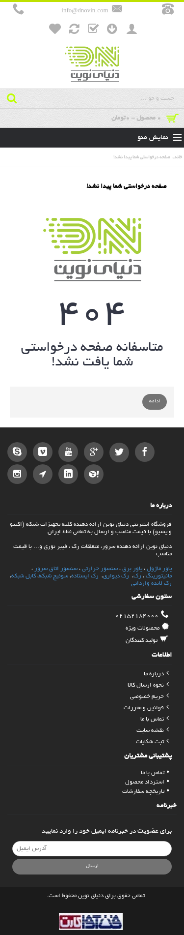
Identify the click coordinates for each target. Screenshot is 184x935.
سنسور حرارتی (100, 569)
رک (137, 576)
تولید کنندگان (147, 640)
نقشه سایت (152, 730)
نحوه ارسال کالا (148, 685)
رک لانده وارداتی (151, 583)
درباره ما (156, 674)
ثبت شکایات (152, 742)
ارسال (92, 866)
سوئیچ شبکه (53, 576)
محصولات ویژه (147, 628)
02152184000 (142, 616)
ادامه (154, 401)
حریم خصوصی (149, 697)
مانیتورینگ (159, 576)
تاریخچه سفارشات (145, 791)
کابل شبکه (23, 576)
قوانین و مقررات (146, 708)
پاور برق (132, 569)
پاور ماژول (159, 569)
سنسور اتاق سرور (56, 569)
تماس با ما (154, 719)
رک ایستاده (85, 576)
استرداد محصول (147, 782)
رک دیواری (117, 576)
